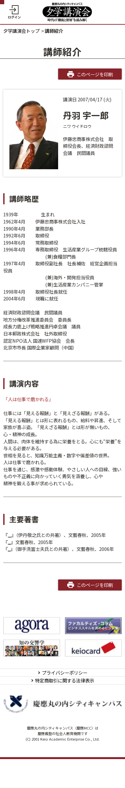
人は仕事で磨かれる (28, 548)
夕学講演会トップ (21, 30)
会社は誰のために (26, 556)
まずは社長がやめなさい (33, 534)
